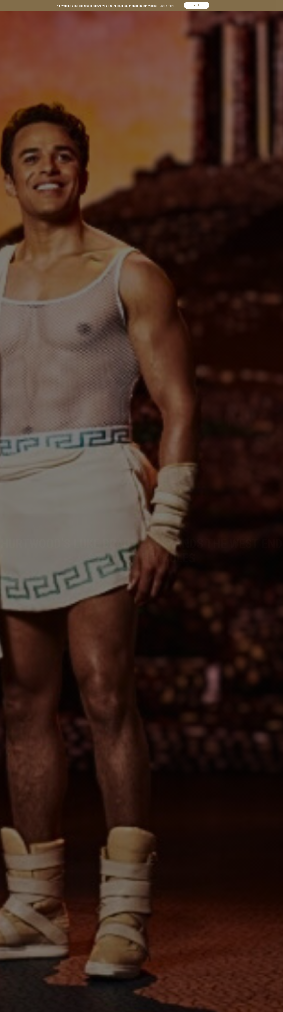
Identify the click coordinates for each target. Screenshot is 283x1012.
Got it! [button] (196, 5)
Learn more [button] (167, 5)
